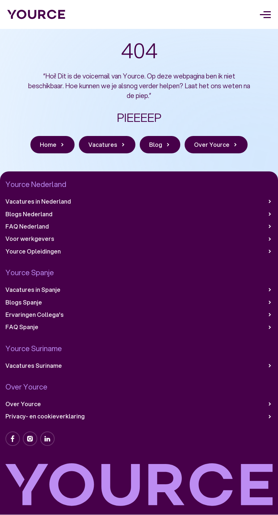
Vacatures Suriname (139, 366)
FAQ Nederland (139, 226)
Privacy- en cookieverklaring (139, 416)
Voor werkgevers (139, 239)
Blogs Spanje (139, 302)
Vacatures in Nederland (139, 201)
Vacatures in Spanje (139, 290)
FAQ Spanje (139, 327)
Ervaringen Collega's (139, 315)
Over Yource (139, 404)
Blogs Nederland (139, 214)
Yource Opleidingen (139, 251)
